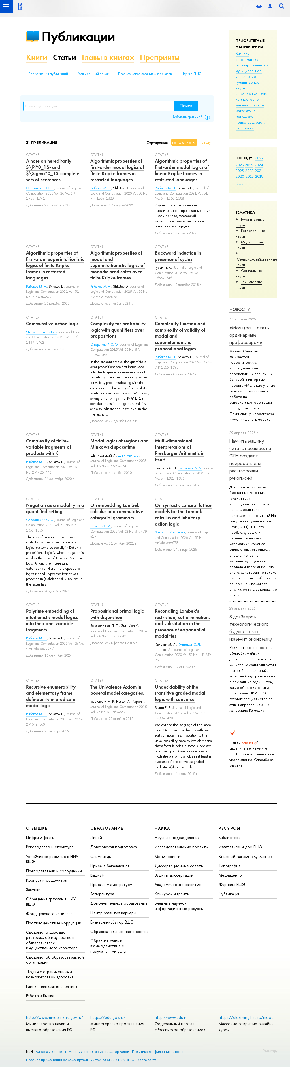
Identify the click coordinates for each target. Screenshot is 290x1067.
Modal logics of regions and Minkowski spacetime (119, 444)
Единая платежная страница (51, 986)
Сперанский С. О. (40, 188)
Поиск (186, 106)
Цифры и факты (40, 837)
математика (245, 110)
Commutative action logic (52, 323)
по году (205, 142)
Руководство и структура (50, 846)
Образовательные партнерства (119, 931)
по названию (181, 142)
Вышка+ (97, 875)
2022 (249, 170)
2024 (259, 164)
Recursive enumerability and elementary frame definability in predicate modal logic (51, 696)
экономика (245, 127)
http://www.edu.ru (171, 1017)
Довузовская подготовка (113, 846)
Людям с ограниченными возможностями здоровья (49, 974)
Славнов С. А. (100, 526)
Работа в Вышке (40, 995)
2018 (259, 176)
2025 (249, 164)
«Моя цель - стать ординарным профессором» (249, 335)
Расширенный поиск (93, 74)
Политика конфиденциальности (158, 1051)
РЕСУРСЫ (229, 828)
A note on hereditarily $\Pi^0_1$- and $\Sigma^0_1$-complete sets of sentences (52, 170)
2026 (240, 164)
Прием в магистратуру (111, 884)
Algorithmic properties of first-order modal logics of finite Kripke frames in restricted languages (117, 170)
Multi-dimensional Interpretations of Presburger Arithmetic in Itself (179, 450)
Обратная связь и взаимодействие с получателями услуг (108, 946)
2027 (259, 157)
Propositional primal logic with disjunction (117, 614)
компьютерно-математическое (250, 102)
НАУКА (162, 828)
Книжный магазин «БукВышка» (246, 856)
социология (258, 122)
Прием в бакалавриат (110, 865)
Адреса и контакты (51, 1051)
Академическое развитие (178, 884)
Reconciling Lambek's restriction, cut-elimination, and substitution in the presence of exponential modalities (182, 623)
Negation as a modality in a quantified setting (55, 508)
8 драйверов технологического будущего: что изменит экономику (250, 627)
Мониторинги (167, 856)
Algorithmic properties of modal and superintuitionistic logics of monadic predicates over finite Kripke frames (117, 265)
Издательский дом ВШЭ (240, 846)
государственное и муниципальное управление (252, 71)
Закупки (33, 889)
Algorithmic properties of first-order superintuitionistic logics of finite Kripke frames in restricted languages (55, 265)
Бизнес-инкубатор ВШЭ (112, 922)
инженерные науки (252, 93)
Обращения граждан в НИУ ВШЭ (51, 901)
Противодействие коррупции (53, 923)
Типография (229, 865)
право (241, 122)
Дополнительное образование (119, 903)
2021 (259, 170)
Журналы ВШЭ (232, 884)
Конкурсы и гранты (172, 893)
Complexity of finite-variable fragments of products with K (48, 447)
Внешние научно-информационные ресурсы (179, 905)
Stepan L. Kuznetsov (41, 332)
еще (239, 181)
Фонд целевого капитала (49, 913)
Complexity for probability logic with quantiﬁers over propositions (118, 329)
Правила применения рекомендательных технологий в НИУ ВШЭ (80, 1059)
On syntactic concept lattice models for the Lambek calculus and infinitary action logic (183, 514)
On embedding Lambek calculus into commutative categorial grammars (116, 511)
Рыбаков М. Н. (100, 188)
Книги (36, 57)
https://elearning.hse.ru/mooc (246, 1017)
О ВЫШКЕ (37, 828)
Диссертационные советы (179, 865)
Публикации (78, 36)
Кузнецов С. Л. (189, 644)
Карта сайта (146, 1059)
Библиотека (229, 837)
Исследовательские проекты (181, 846)
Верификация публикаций (48, 74)
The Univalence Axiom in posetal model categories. (117, 690)
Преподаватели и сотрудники (54, 871)
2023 (240, 170)
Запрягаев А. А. (190, 468)
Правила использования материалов (145, 74)
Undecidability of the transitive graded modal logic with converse (180, 693)
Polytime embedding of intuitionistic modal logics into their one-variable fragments (52, 620)
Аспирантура (102, 893)
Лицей (96, 837)
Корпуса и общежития (46, 880)
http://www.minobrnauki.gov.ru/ (54, 1017)
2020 (240, 176)
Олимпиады (101, 856)
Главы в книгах (108, 57)
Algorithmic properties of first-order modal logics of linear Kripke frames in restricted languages (182, 170)
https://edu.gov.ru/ (107, 1017)
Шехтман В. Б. (128, 455)
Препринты (160, 57)
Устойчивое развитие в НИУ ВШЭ (52, 859)
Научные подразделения (177, 837)
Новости (240, 309)
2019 (250, 176)
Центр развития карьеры (113, 912)
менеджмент (246, 116)
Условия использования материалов (99, 1051)
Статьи (64, 57)
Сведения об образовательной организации (55, 959)
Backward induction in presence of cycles (178, 256)
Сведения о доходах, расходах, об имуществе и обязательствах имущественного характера (52, 940)
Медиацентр (230, 875)
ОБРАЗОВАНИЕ (106, 828)
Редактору (270, 1051)
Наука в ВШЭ (191, 74)
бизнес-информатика (247, 56)
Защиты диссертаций (174, 875)
